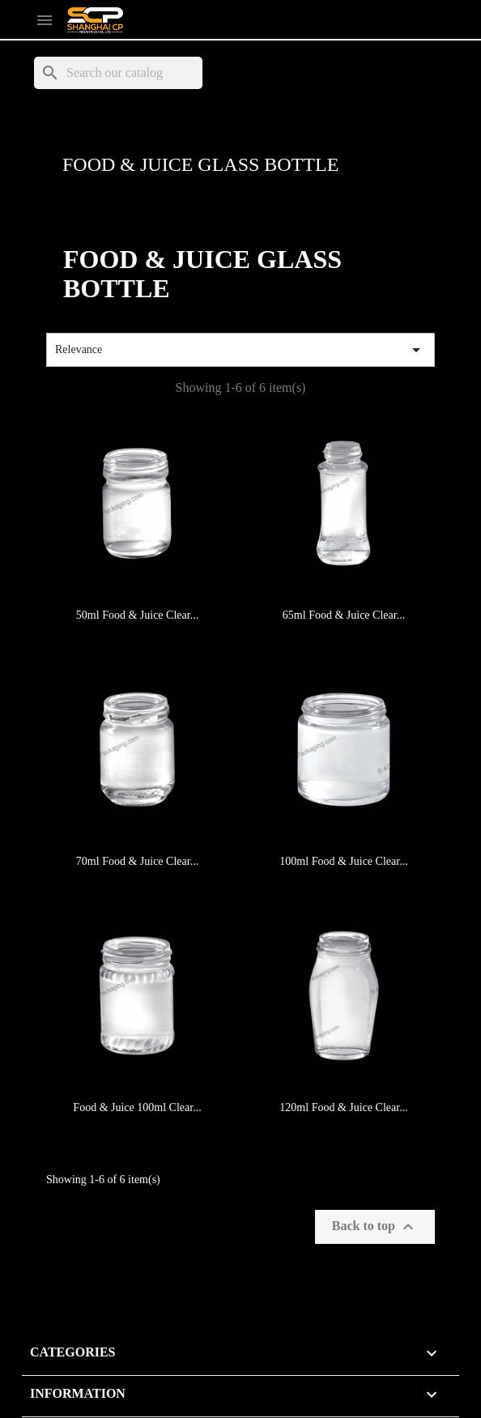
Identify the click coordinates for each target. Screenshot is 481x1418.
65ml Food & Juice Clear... (344, 615)
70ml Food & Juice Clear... (137, 861)
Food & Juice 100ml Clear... (137, 1107)
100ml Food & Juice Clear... (343, 861)
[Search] (118, 73)
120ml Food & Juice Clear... (343, 1107)
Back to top (375, 1227)
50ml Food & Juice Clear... (137, 615)
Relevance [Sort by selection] (240, 350)
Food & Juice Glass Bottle (200, 164)
